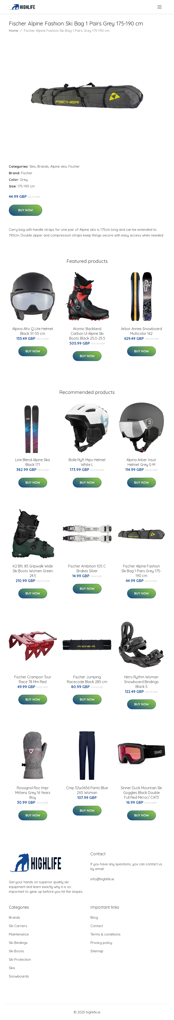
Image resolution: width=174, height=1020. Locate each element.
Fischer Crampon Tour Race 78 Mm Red (32, 679)
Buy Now (25, 210)
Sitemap (96, 951)
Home (13, 30)
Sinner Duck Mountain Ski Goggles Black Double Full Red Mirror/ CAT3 (141, 793)
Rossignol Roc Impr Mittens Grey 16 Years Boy (32, 793)
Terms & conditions (105, 934)
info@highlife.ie (102, 879)
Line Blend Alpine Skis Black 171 (32, 462)
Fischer (74, 166)
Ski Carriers (18, 926)
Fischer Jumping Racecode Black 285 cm (87, 679)
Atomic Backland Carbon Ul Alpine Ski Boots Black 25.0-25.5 (87, 333)
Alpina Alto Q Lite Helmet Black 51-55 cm (32, 331)
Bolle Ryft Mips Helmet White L (87, 462)
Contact (96, 926)
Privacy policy (101, 942)
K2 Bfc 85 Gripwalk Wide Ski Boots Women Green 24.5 (33, 571)
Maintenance (19, 934)
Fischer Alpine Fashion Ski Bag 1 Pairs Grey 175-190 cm (141, 571)
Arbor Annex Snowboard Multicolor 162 (141, 331)
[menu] (160, 7)
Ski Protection (20, 959)
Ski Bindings (18, 942)
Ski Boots (16, 951)
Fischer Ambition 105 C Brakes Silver (87, 568)
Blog (94, 917)
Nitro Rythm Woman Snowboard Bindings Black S (141, 682)
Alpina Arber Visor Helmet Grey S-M (141, 462)
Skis (32, 166)
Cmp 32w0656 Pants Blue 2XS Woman (87, 790)
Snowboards (19, 976)
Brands (43, 166)
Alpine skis (58, 166)
